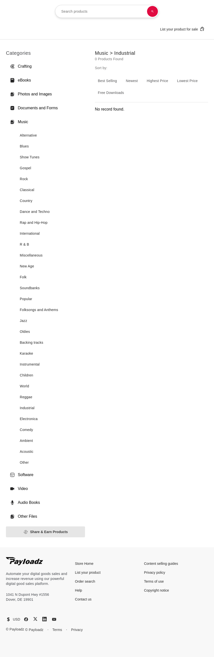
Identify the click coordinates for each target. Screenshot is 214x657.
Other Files (23, 516)
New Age (27, 266)
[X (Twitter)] (35, 619)
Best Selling (107, 81)
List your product (88, 572)
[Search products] (152, 11)
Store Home (84, 564)
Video (19, 488)
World (24, 386)
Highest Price (157, 81)
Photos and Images (31, 94)
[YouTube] (54, 619)
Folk (23, 277)
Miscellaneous (31, 255)
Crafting (21, 66)
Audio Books (25, 502)
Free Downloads (111, 93)
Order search (85, 581)
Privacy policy (154, 572)
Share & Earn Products (45, 532)
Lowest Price (187, 81)
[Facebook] (26, 619)
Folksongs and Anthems (39, 310)
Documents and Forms (34, 108)
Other (24, 462)
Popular (26, 299)
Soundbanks (30, 288)
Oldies (25, 332)
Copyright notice (156, 590)
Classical (27, 190)
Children (26, 375)
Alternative (28, 135)
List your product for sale (182, 29)
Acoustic (26, 452)
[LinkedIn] (44, 619)
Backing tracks (31, 342)
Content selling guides (161, 564)
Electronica (29, 419)
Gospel (25, 168)
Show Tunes (30, 157)
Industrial (27, 408)
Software (21, 474)
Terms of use (154, 581)
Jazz (23, 321)
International (30, 233)
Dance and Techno (35, 212)
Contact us (83, 599)
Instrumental (30, 364)
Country (26, 201)
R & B (24, 244)
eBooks (20, 80)
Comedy (26, 430)
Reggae (26, 397)
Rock (24, 179)
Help (78, 590)
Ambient (26, 441)
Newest (132, 81)
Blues (24, 146)
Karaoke (26, 353)
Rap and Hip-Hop (33, 223)
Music (19, 121)
